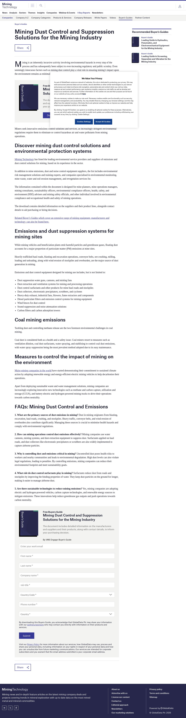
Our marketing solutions (122, 712)
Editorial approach (119, 705)
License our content (120, 697)
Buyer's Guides (21, 24)
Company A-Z (22, 18)
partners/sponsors (35, 625)
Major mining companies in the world (33, 371)
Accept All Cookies (103, 122)
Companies (7, 18)
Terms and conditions (159, 693)
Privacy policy (155, 689)
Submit (27, 636)
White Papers (100, 18)
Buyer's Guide (147, 37)
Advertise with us (119, 693)
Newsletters (116, 709)
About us (115, 689)
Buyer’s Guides (125, 18)
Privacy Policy (33, 644)
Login (180, 6)
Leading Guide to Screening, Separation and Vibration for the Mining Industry (156, 59)
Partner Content (142, 18)
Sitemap (153, 697)
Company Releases (83, 18)
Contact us (116, 701)
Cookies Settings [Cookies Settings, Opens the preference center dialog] (83, 122)
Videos (113, 18)
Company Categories (40, 18)
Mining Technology (24, 159)
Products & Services (62, 18)
